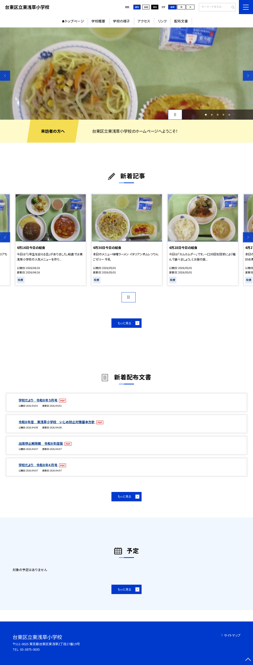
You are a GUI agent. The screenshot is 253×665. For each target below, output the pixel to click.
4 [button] (223, 114)
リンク (162, 21)
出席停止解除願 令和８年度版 (41, 443)
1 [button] (206, 114)
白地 (146, 6)
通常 (137, 6)
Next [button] (248, 75)
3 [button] (218, 114)
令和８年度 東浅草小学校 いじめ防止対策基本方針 (57, 422)
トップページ (74, 21)
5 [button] (229, 114)
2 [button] (212, 114)
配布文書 (181, 21)
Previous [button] (5, 75)
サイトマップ (232, 635)
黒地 (155, 6)
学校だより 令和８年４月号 (38, 465)
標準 (172, 6)
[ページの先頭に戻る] (248, 660)
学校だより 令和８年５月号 (38, 400)
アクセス (144, 21)
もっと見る (124, 323)
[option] (126, 73)
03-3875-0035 (30, 649)
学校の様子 (121, 21)
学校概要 (98, 21)
